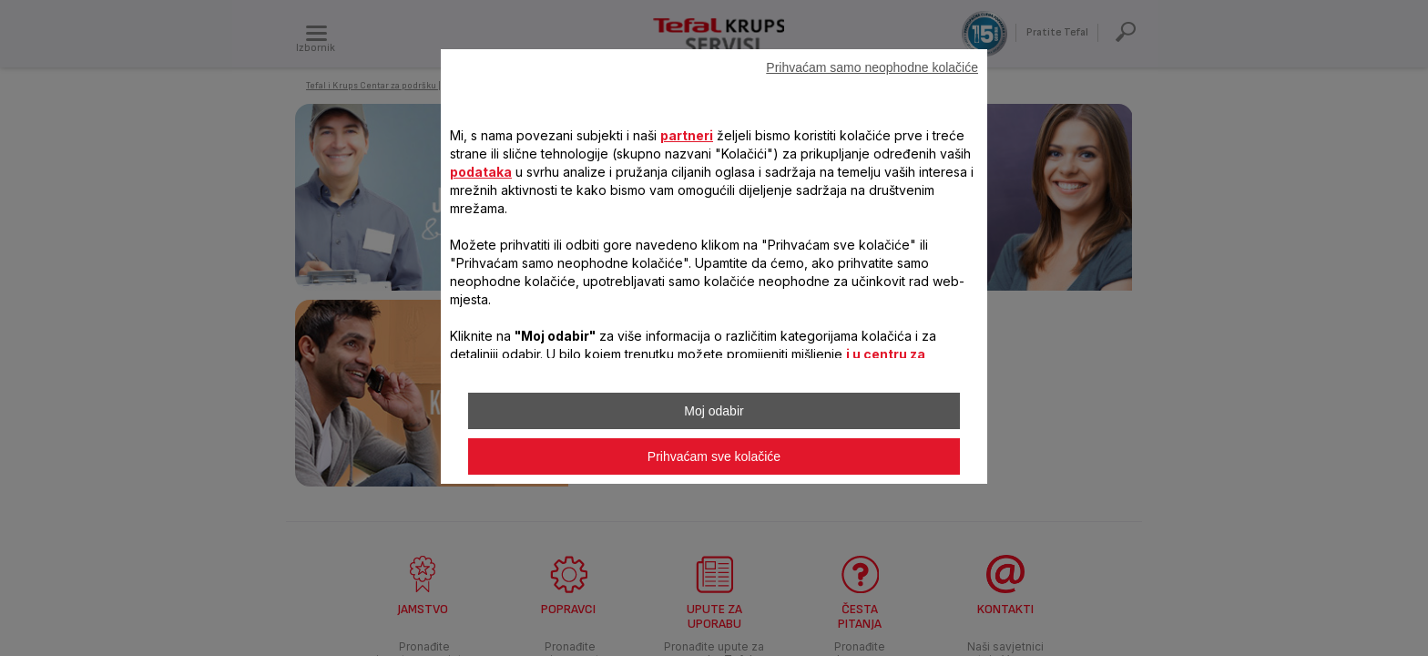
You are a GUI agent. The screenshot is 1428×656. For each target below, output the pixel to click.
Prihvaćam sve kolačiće (714, 456)
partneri (686, 135)
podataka (481, 171)
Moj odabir (713, 411)
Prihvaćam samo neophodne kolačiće (872, 67)
